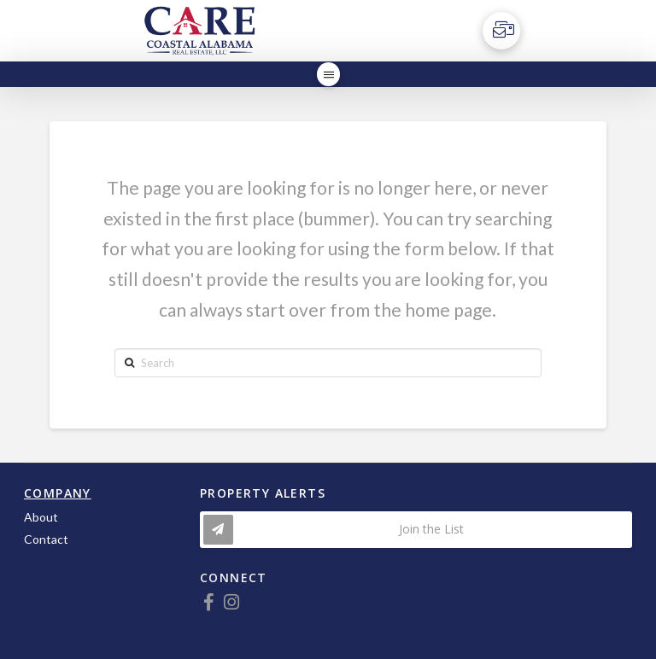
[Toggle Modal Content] (416, 529)
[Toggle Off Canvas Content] (501, 31)
